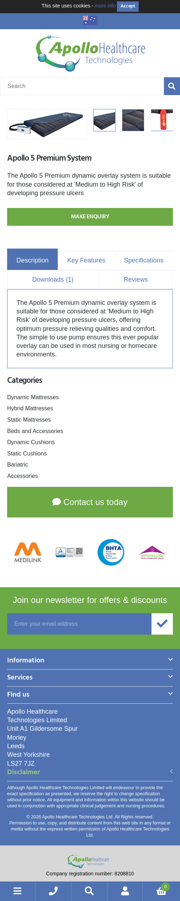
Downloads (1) (52, 279)
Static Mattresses (29, 420)
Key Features (86, 260)
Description (32, 260)
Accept (127, 6)
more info (105, 6)
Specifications (144, 260)
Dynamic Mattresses (33, 397)
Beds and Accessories (35, 431)
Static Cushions (27, 453)
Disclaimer (23, 773)
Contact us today (90, 502)
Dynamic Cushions (31, 442)
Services (20, 678)
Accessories (22, 476)
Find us (18, 695)
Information (25, 661)
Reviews (136, 279)
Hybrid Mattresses (30, 408)
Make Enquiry (90, 217)
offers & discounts (90, 600)
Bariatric (17, 465)
